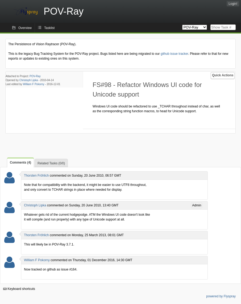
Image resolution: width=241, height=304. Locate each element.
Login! (232, 4)
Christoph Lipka (28, 80)
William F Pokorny (33, 84)
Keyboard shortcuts (19, 289)
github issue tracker (174, 54)
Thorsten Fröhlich (36, 175)
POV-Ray (35, 76)
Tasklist (49, 28)
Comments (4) (20, 162)
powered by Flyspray (221, 296)
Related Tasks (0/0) (51, 163)
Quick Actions (222, 75)
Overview (25, 28)
